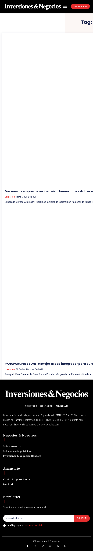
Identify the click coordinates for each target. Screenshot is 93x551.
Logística (10, 197)
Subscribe (82, 518)
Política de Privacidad (33, 525)
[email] (38, 518)
